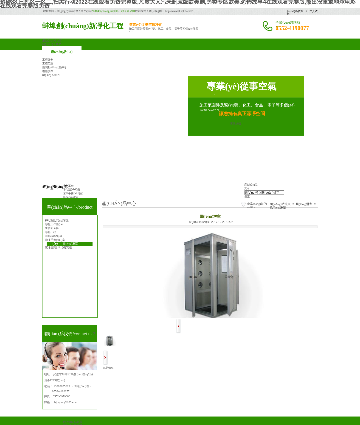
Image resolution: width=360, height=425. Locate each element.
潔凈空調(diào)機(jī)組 (58, 247)
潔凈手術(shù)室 (55, 240)
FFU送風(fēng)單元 (57, 220)
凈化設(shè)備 (53, 236)
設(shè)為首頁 (295, 11)
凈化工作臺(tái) (54, 224)
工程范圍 (47, 63)
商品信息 (108, 367)
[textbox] (264, 192)
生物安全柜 (52, 228)
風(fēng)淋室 (304, 204)
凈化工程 (50, 232)
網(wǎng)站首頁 (280, 204)
